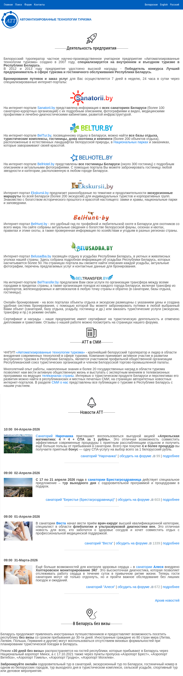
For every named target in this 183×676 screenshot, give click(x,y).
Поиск (18, 4)
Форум (28, 4)
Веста (61, 523)
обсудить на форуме (135, 456)
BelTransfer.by (48, 282)
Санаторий (54, 436)
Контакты (39, 4)
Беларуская (151, 4)
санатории (149, 567)
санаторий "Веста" (99, 543)
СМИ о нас (60, 382)
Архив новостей (167, 600)
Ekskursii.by (40, 193)
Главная (8, 4)
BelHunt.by (39, 224)
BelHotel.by (46, 164)
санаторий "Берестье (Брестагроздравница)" (81, 500)
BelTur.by (44, 135)
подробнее (171, 456)
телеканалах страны (58, 376)
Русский (174, 4)
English (164, 4)
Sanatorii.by (46, 108)
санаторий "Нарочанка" (99, 456)
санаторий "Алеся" (101, 587)
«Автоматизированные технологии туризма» (50, 352)
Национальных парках (130, 142)
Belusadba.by (41, 256)
